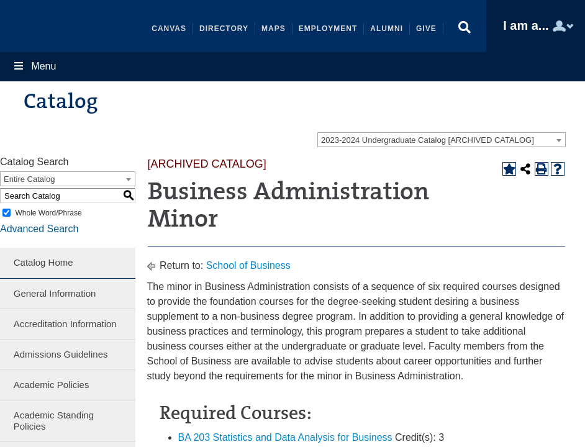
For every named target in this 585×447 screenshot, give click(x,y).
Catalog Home (43, 262)
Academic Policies (51, 384)
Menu (34, 66)
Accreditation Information (65, 323)
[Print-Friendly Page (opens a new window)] (541, 169)
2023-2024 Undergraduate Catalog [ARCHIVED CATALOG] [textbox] (427, 140)
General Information (55, 293)
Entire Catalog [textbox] (29, 179)
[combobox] (441, 139)
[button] (465, 29)
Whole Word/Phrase (48, 213)
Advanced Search (39, 229)
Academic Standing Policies (54, 420)
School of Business (248, 265)
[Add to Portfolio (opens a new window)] (509, 169)
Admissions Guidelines (61, 354)
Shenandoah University (76, 26)
